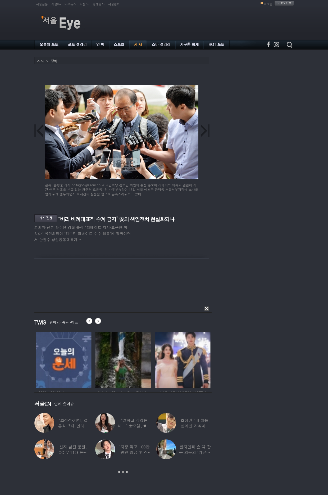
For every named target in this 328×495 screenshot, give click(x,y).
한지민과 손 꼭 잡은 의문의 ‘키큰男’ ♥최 (195, 452)
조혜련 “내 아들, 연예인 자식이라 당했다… (195, 425)
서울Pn (56, 4)
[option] (74, 359)
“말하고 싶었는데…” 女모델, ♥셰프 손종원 (134, 425)
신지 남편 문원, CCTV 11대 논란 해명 (73, 452)
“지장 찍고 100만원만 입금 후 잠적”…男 (134, 452)
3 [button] (127, 472)
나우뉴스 (70, 4)
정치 (54, 61)
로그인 (268, 4)
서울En (84, 4)
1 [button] (119, 472)
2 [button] (123, 472)
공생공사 (98, 4)
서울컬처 (114, 4)
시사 (40, 61)
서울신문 (42, 4)
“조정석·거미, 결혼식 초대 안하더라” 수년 (73, 425)
